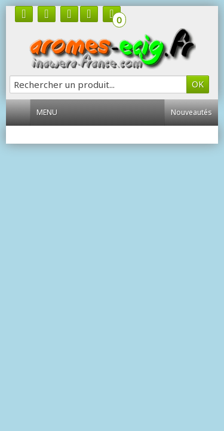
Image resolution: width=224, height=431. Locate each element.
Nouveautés (191, 112)
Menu (51, 112)
